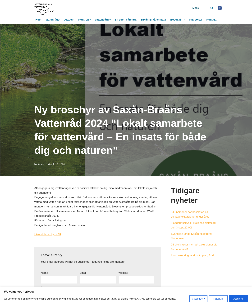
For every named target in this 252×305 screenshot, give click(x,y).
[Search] (211, 8)
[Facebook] (220, 8)
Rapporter (195, 19)
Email (83, 273)
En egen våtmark (126, 19)
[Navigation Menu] (197, 8)
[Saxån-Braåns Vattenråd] (45, 8)
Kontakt (211, 19)
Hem (38, 19)
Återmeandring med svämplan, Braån (193, 255)
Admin (40, 164)
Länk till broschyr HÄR (47, 234)
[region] (126, 296)
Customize (197, 298)
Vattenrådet (52, 19)
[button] (90, 19)
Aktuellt (69, 19)
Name (44, 273)
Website (123, 273)
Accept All (238, 298)
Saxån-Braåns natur (153, 19)
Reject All (218, 298)
